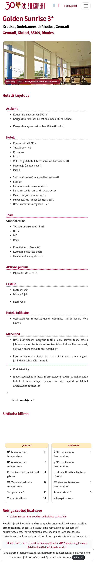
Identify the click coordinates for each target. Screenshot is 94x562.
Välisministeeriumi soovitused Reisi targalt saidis (38, 516)
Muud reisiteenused (18, 543)
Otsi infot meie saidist (54, 547)
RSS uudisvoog (69, 543)
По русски (70, 6)
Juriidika (34, 543)
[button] (47, 74)
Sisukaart (45, 543)
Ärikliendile (34, 547)
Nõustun (78, 557)
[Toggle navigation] (86, 5)
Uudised (56, 543)
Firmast (82, 543)
